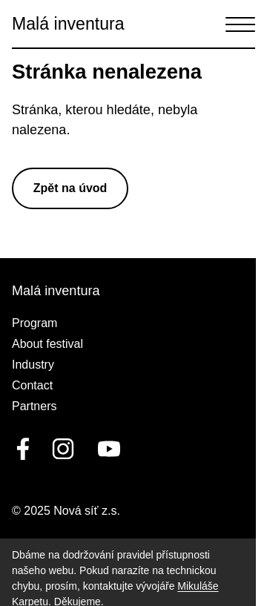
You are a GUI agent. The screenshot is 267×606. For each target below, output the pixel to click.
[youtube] (106, 449)
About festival (47, 343)
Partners (34, 406)
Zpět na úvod (70, 188)
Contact (32, 385)
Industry (33, 364)
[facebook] (23, 449)
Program (34, 323)
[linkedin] (63, 449)
